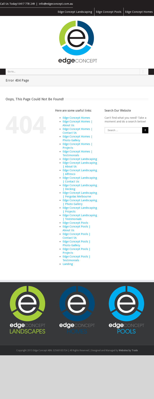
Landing (68, 264)
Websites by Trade (128, 350)
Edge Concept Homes (139, 12)
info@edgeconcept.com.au (56, 3)
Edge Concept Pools (108, 12)
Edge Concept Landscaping (75, 12)
